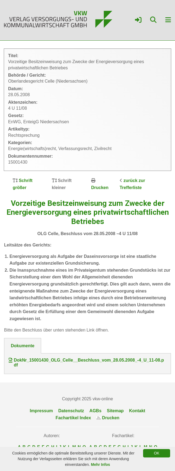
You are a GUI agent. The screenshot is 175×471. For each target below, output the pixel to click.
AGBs (95, 410)
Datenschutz (71, 410)
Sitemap (115, 410)
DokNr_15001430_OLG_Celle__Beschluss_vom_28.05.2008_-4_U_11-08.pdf (86, 362)
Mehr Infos (100, 464)
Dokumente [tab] (22, 345)
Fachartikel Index (73, 417)
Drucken (99, 187)
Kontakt (137, 410)
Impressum (41, 410)
